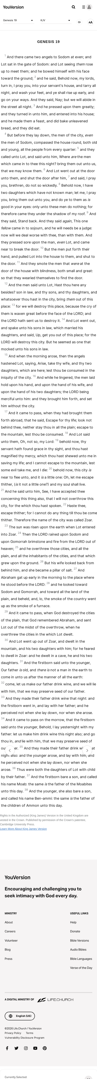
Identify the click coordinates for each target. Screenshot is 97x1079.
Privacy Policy (13, 1032)
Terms (29, 1032)
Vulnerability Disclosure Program (24, 1037)
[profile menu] (86, 7)
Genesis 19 (18, 20)
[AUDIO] (79, 22)
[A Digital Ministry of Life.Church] (48, 997)
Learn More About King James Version (23, 828)
